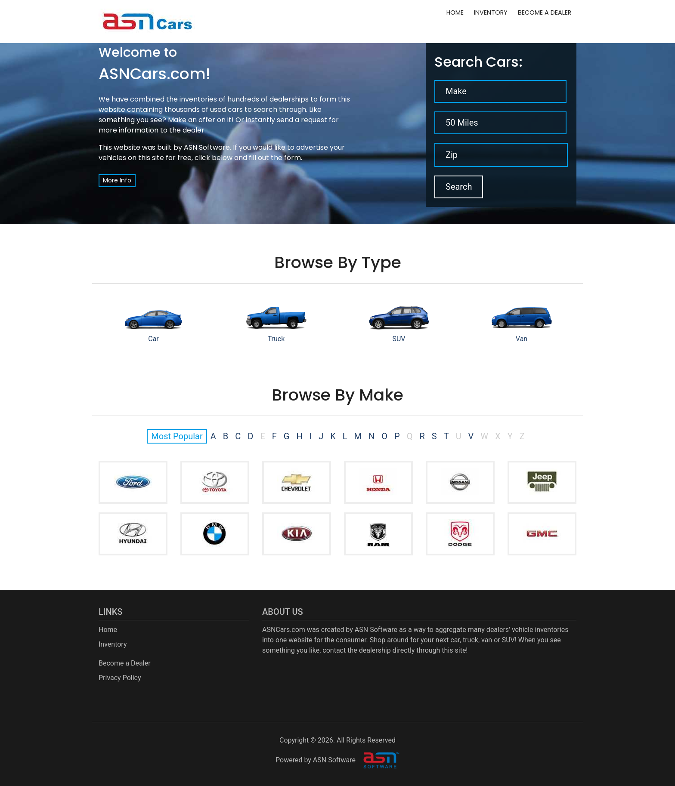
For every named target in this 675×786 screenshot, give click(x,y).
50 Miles (462, 122)
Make (456, 91)
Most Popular (176, 436)
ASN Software (207, 147)
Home (455, 12)
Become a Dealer (544, 12)
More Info (117, 180)
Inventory (491, 12)
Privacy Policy (120, 678)
